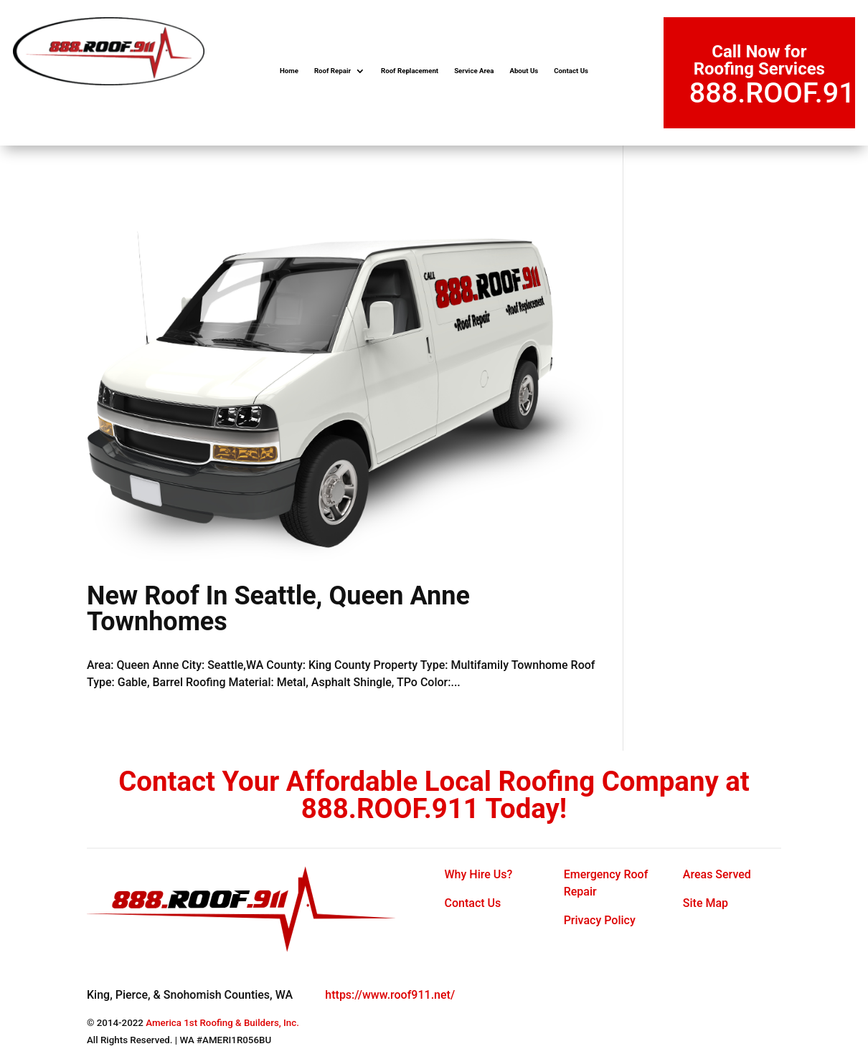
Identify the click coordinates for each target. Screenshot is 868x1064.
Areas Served (717, 874)
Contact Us (571, 71)
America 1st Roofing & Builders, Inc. (222, 1022)
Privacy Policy (600, 920)
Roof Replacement (409, 71)
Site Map (705, 903)
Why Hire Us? (479, 874)
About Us (523, 71)
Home (289, 71)
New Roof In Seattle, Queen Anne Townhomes (278, 609)
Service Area (474, 71)
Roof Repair (332, 71)
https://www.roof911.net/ (390, 995)
